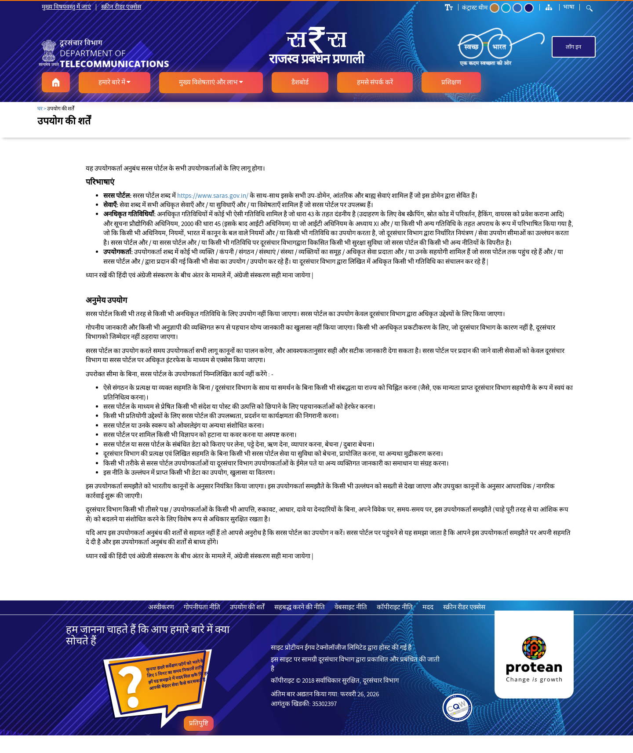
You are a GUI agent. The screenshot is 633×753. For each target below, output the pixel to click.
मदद (427, 607)
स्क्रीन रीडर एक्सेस (121, 7)
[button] (56, 82)
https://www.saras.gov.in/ (212, 195)
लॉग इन (573, 47)
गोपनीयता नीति (202, 607)
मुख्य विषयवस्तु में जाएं (66, 7)
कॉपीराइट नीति (395, 607)
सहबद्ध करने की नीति (299, 607)
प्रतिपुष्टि (198, 723)
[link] (126, 53)
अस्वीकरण (161, 607)
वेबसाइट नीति (351, 607)
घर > (41, 108)
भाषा (569, 7)
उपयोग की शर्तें (247, 607)
